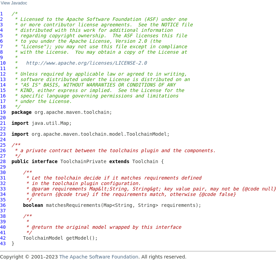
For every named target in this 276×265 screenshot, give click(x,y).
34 (3, 194)
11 (3, 68)
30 (3, 172)
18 (3, 106)
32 (3, 183)
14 (3, 85)
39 (3, 221)
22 (3, 128)
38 (3, 216)
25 (3, 145)
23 (3, 134)
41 (3, 232)
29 (3, 167)
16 (3, 95)
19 (3, 112)
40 (3, 227)
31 (3, 178)
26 (3, 150)
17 (3, 101)
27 (3, 156)
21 (3, 123)
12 (3, 74)
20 (3, 117)
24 (3, 139)
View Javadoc (14, 3)
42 (3, 238)
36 (3, 205)
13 (3, 79)
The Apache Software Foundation (98, 257)
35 (3, 199)
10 (3, 63)
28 (3, 161)
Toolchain (145, 161)
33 (3, 188)
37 (3, 210)
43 (3, 243)
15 (3, 90)
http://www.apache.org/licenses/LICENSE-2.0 (86, 63)
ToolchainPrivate (83, 161)
